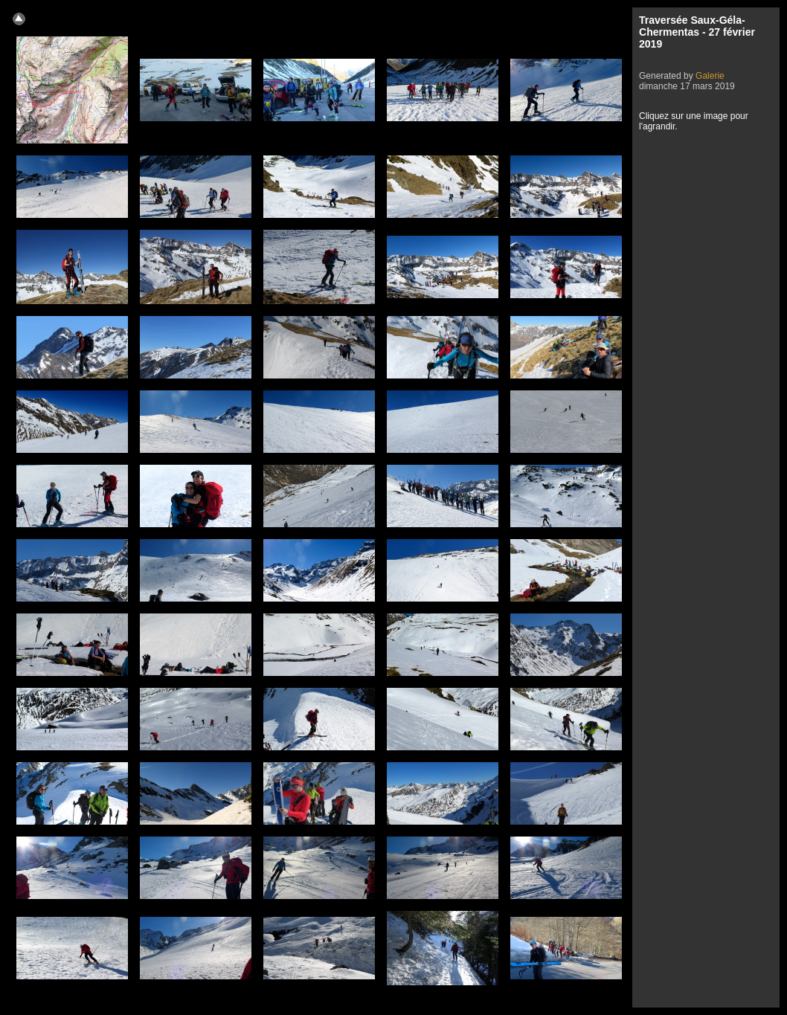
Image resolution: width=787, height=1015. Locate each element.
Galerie (710, 76)
